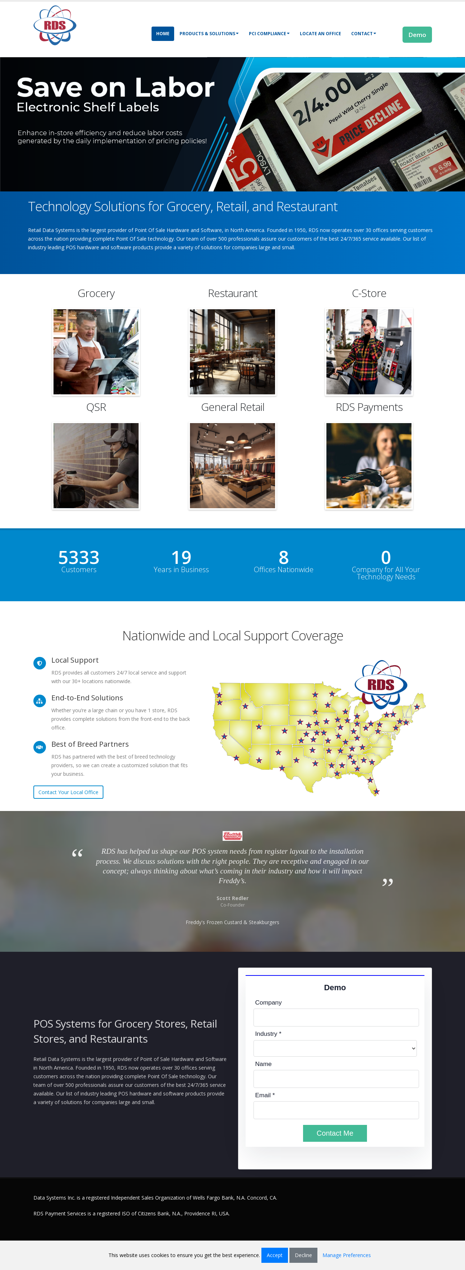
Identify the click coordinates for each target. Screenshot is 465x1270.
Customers (79, 569)
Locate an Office (320, 34)
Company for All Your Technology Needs (386, 573)
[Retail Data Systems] (54, 24)
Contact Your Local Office (68, 792)
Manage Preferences (346, 1255)
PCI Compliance (269, 34)
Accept (275, 1255)
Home (162, 34)
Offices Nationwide (283, 569)
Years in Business (181, 569)
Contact (363, 34)
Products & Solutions (209, 34)
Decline (303, 1255)
